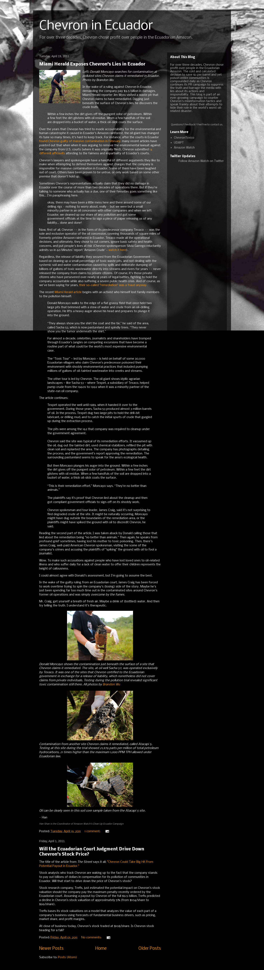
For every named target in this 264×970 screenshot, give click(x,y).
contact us (216, 125)
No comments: (91, 937)
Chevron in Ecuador (96, 26)
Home (101, 948)
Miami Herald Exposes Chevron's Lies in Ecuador (92, 64)
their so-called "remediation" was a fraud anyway (112, 285)
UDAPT (179, 142)
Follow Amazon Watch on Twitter (201, 161)
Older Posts (149, 948)
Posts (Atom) (67, 957)
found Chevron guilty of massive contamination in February (79, 141)
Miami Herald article (68, 292)
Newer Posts (51, 948)
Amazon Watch (184, 147)
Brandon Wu (111, 684)
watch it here (117, 250)
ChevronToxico (184, 137)
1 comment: (93, 831)
